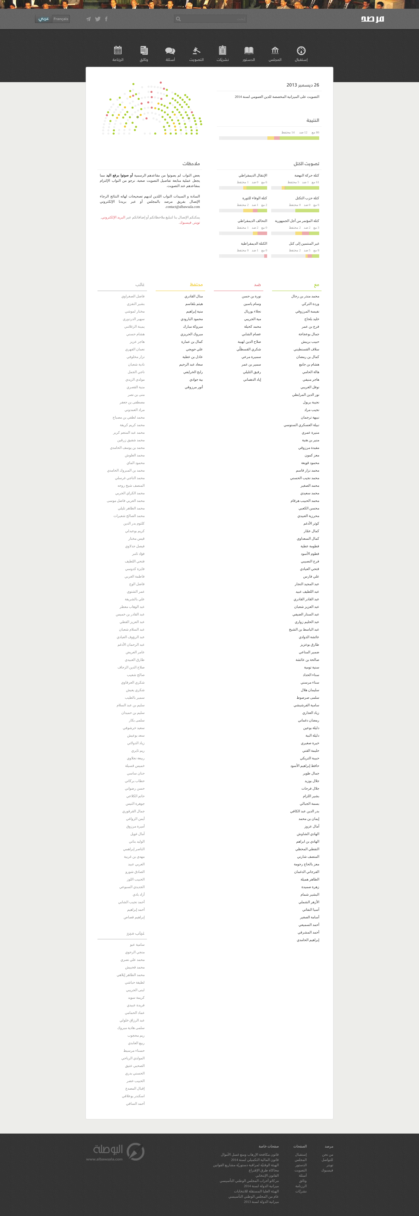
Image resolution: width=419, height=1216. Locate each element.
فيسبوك (185, 222)
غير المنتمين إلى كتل (304, 243)
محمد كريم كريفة (132, 425)
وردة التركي (310, 304)
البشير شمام (310, 894)
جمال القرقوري (133, 811)
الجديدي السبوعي (132, 887)
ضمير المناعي (309, 652)
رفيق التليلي (252, 372)
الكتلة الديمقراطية (254, 243)
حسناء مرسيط (134, 1051)
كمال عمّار (311, 531)
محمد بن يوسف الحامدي (127, 448)
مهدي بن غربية (134, 857)
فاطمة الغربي (135, 576)
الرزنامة (118, 59)
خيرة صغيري (310, 743)
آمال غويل (137, 834)
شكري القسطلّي (249, 349)
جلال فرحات (310, 788)
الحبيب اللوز (136, 879)
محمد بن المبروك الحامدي (126, 470)
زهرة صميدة (310, 887)
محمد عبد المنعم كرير (129, 432)
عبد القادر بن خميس (130, 614)
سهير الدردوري (134, 319)
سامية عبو (137, 945)
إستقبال (301, 59)
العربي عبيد (136, 864)
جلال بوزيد (312, 781)
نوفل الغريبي (310, 387)
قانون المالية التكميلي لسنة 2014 (255, 1160)
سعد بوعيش (136, 735)
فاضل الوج (137, 584)
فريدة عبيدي (136, 1005)
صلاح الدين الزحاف (131, 667)
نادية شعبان (136, 364)
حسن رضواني (135, 788)
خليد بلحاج (311, 319)
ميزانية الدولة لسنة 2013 (261, 1202)
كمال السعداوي (308, 538)
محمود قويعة (310, 463)
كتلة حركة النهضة (306, 175)
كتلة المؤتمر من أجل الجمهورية (297, 221)
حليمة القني (310, 751)
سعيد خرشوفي (134, 728)
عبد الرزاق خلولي (132, 1020)
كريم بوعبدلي (135, 531)
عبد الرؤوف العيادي (131, 637)
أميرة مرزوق (135, 826)
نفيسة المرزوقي (307, 311)
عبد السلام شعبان (132, 629)
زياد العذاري (310, 713)
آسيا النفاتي (310, 910)
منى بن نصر (136, 395)
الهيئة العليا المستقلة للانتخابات (256, 1191)
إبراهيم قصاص (134, 917)
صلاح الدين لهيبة (249, 342)
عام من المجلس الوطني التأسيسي (253, 1196)
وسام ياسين (252, 304)
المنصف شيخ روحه (131, 485)
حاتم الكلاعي (135, 796)
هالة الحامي (310, 372)
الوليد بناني (137, 841)
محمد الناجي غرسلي (130, 478)
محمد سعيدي (309, 493)
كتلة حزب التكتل (307, 198)
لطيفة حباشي (135, 982)
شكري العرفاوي (133, 682)
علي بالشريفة (135, 599)
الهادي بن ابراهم (307, 841)
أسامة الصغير (309, 917)
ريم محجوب (136, 1035)
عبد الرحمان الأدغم (131, 645)
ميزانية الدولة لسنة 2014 (261, 1186)
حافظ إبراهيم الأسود (304, 766)
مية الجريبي (252, 319)
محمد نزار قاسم (307, 470)
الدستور (249, 59)
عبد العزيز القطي (132, 622)
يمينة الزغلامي (134, 326)
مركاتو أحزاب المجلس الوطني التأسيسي (249, 1181)
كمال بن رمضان (307, 357)
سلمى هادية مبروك (131, 1028)
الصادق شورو (135, 872)
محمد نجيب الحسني (304, 478)
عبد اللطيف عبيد (307, 592)
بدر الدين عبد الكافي (304, 811)
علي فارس (311, 576)
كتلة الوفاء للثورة (254, 198)
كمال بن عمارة (192, 342)
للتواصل (327, 1160)
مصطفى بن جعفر (132, 402)
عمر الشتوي (136, 592)
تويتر (196, 222)
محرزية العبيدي (308, 516)
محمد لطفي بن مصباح (129, 417)
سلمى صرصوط (308, 698)
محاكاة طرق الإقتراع (264, 1170)
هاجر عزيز (137, 342)
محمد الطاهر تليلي (131, 508)
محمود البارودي (192, 319)
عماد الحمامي (135, 1013)
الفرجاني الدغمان (306, 872)
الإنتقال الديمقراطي (253, 175)
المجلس (275, 59)
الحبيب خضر (136, 1081)
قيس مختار (136, 538)
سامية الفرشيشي (306, 705)
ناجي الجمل (136, 372)
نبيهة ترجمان (310, 417)
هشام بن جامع (309, 364)
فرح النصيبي (310, 561)
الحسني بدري (135, 1073)
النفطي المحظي (307, 849)
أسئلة (170, 59)
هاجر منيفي (311, 379)
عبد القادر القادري (306, 599)
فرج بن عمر (310, 326)
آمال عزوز (311, 826)
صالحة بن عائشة (307, 660)
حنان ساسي (136, 773)
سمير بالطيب (135, 698)
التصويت (196, 59)
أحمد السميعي (309, 925)
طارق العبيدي (135, 660)
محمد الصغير (310, 485)
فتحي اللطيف (135, 561)
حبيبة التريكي (309, 758)
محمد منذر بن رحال (305, 296)
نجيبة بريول (311, 402)
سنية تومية (311, 667)
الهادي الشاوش (308, 834)
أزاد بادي (139, 894)
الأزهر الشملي (309, 902)
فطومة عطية (310, 546)
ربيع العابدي (136, 1043)
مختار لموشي (135, 311)
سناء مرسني (310, 682)
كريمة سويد (136, 998)
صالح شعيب (136, 675)
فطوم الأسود (310, 554)
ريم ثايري (138, 751)
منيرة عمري (310, 432)
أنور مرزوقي (194, 387)
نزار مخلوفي (136, 357)
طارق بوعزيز (309, 645)
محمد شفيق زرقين (131, 440)
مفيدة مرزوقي (308, 448)
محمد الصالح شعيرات (129, 516)
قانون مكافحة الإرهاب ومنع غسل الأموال (250, 1155)
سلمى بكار (137, 720)
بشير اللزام (311, 796)
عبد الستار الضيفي (305, 614)
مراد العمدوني (135, 410)
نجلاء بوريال (252, 311)
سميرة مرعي (251, 357)
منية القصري (136, 387)
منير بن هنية (310, 440)
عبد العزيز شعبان (306, 607)
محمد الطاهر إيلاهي (131, 975)
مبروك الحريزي (191, 334)
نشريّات (223, 59)
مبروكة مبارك (193, 326)
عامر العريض (135, 652)
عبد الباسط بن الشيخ (304, 629)
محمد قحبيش (135, 967)
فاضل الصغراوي (133, 296)
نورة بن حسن (251, 296)
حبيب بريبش (310, 342)
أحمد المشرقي (308, 932)
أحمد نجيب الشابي (131, 902)
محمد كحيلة (252, 326)
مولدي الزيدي (135, 379)
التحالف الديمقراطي (252, 221)
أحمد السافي (135, 1104)
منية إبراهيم (194, 311)
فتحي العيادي (309, 569)
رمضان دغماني (308, 720)
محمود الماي (136, 463)
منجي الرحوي (135, 952)
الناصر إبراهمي (134, 849)
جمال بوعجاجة (309, 334)
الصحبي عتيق (135, 1066)
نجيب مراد (311, 410)
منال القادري (193, 296)
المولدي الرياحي (133, 1058)
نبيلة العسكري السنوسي (301, 425)
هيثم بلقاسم (194, 304)
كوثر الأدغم (311, 523)
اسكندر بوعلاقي (133, 1096)
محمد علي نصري (132, 960)
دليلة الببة (312, 735)
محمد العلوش (135, 455)
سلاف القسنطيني (306, 349)
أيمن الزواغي (135, 819)
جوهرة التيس (135, 804)
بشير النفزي (136, 304)
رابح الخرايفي (193, 372)
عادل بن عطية (192, 357)
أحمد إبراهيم (136, 910)
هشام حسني (135, 334)
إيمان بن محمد (309, 819)
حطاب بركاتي (135, 781)
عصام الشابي (251, 334)
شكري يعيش (135, 690)
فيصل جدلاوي (135, 546)
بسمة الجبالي (309, 804)
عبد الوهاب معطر (132, 607)
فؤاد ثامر (138, 554)
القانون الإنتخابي (267, 1175)
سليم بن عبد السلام (131, 705)
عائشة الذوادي (309, 637)
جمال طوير (311, 773)
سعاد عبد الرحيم (191, 364)
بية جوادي (196, 379)
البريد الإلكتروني (113, 217)
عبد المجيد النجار (307, 584)
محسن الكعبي (309, 508)
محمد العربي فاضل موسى (126, 501)
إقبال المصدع (135, 1088)
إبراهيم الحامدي (308, 940)
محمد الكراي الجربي (130, 493)
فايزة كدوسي (135, 569)
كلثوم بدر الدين (134, 523)
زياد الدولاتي (136, 743)
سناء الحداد (311, 675)
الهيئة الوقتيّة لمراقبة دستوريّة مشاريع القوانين (246, 1165)
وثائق (144, 59)
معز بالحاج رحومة (306, 864)
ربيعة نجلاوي (136, 758)
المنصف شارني (308, 857)
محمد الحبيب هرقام (305, 501)
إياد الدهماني (252, 379)
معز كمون (312, 455)
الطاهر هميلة (310, 879)
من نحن (327, 1155)
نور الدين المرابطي (305, 395)
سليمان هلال (310, 690)
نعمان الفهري (135, 349)
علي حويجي (194, 349)
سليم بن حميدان (133, 713)
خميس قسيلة (135, 766)
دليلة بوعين (311, 728)
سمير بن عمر (251, 364)
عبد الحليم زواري (307, 622)
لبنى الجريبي (135, 990)
